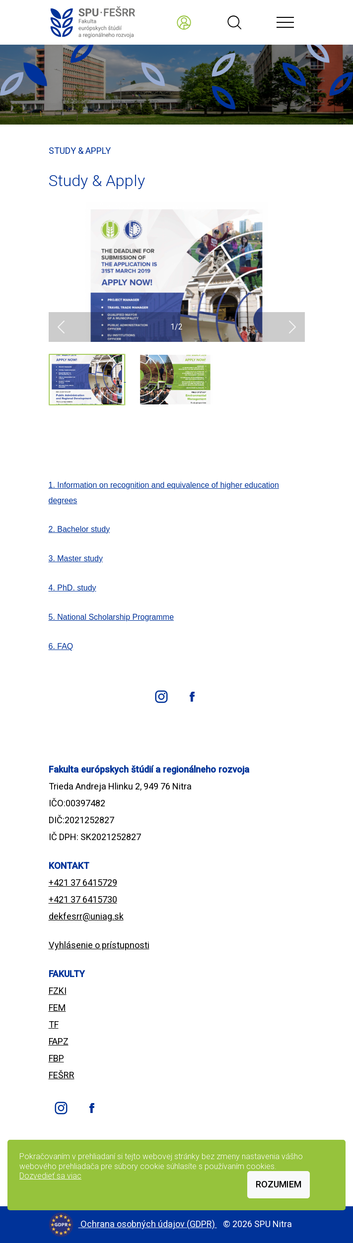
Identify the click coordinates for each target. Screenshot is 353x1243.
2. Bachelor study (79, 529)
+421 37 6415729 (83, 882)
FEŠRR (61, 1075)
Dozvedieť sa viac (50, 1175)
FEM (57, 1007)
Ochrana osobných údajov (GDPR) (148, 1224)
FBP (56, 1058)
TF (54, 1024)
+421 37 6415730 (83, 899)
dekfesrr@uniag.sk (86, 916)
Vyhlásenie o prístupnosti (99, 945)
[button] (61, 327)
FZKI (58, 990)
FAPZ (59, 1041)
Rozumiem (278, 1184)
